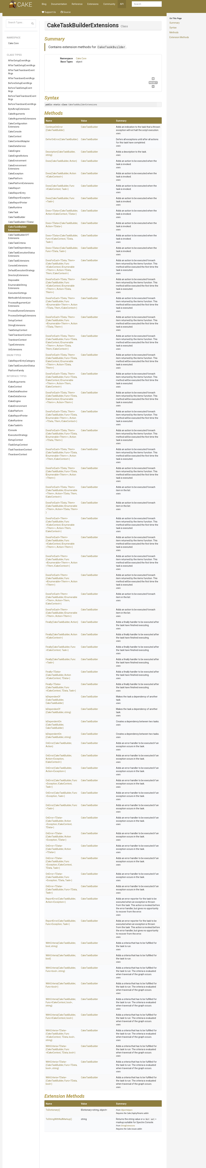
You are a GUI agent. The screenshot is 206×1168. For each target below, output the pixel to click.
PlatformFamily (16, 370)
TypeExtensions (16, 344)
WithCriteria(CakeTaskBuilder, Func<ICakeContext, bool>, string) (61, 1002)
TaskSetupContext (17, 330)
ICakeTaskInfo (15, 425)
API (122, 4)
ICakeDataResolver (18, 391)
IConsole (12, 430)
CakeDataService (17, 146)
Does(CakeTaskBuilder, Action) (61, 161)
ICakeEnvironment (17, 406)
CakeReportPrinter (17, 202)
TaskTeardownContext (19, 335)
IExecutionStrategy (18, 435)
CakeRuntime (15, 207)
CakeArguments (16, 114)
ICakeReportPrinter (18, 415)
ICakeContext (15, 386)
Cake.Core (13, 43)
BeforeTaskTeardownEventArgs (22, 98)
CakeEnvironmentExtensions (17, 167)
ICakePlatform (15, 411)
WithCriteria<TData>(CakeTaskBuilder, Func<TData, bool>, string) (61, 1065)
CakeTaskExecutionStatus (21, 365)
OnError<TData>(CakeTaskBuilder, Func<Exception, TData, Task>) (59, 877)
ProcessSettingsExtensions (22, 315)
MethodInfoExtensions (19, 298)
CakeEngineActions (18, 155)
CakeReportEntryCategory (21, 361)
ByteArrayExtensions (19, 109)
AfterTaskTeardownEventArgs (21, 72)
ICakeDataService (17, 396)
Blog (44, 4)
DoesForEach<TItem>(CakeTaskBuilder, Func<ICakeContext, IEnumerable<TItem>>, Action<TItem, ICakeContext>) (60, 525)
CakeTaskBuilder (16, 217)
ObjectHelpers (126, 1110)
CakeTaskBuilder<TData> (21, 222)
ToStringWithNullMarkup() (59, 1119)
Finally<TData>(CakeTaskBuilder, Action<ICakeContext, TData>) (58, 674)
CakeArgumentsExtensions (22, 118)
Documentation (59, 4)
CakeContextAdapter (19, 141)
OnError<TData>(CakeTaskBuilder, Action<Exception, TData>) (58, 836)
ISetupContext (15, 440)
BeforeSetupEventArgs (20, 83)
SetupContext (15, 320)
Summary (174, 22)
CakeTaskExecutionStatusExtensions (21, 254)
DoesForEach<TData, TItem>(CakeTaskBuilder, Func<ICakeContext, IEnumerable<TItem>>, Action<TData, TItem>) (60, 285)
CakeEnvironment (17, 160)
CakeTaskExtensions (18, 260)
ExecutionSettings (17, 293)
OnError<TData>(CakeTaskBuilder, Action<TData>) (58, 849)
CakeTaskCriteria (17, 243)
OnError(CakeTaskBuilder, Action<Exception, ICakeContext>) (59, 758)
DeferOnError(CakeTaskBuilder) (62, 139)
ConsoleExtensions (18, 265)
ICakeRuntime (15, 420)
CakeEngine (14, 151)
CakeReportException (19, 197)
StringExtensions (16, 325)
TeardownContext (17, 340)
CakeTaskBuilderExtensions (17, 228)
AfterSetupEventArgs (19, 60)
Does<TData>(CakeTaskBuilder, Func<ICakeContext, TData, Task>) (62, 238)
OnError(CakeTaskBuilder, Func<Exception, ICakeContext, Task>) (61, 783)
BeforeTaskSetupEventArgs (20, 90)
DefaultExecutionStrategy (21, 270)
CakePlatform (15, 178)
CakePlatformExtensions (21, 183)
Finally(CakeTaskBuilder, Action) (62, 622)
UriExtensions (15, 349)
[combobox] (147, 4)
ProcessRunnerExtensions (21, 310)
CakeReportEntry (17, 193)
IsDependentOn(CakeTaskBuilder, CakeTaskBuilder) (55, 724)
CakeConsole (15, 131)
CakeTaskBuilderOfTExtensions (18, 236)
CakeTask (13, 212)
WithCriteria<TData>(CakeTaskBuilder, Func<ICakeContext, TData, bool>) (60, 1049)
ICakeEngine (14, 401)
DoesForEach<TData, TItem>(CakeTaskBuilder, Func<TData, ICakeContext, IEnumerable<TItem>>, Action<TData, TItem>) (61, 361)
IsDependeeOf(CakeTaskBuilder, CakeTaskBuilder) (55, 699)
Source (66, 12)
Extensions (92, 4)
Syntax (173, 27)
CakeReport (14, 188)
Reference (77, 4)
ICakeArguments (16, 382)
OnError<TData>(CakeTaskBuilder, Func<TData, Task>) (61, 889)
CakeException (15, 173)
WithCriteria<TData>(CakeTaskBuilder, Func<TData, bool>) (61, 1080)
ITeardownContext (17, 454)
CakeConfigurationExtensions (17, 125)
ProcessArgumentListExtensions (19, 304)
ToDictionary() (53, 1110)
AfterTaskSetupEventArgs (21, 65)
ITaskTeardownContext (20, 449)
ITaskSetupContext (18, 444)
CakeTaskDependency (19, 248)
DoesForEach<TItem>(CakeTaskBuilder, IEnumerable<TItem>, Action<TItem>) (61, 612)
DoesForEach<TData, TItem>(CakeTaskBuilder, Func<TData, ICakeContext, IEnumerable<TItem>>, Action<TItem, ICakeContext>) (61, 380)
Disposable (13, 280)
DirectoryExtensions (18, 275)
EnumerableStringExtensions (17, 286)
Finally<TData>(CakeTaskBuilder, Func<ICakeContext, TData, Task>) (61, 687)
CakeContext (14, 136)
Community (109, 4)
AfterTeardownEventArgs (21, 78)
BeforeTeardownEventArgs (22, 104)
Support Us (49, 12)
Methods (173, 32)
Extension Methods (179, 37)
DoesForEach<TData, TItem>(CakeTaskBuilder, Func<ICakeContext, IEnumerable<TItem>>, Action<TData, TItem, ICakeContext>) (60, 267)
